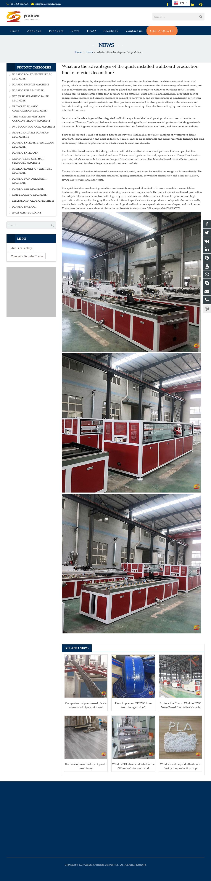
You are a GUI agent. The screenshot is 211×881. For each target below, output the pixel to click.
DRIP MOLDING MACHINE (29, 194)
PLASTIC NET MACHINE (28, 188)
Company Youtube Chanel (27, 256)
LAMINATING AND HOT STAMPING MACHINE (28, 160)
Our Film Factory (21, 248)
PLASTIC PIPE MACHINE (28, 90)
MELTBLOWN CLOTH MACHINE (33, 200)
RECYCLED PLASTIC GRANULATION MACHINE (29, 108)
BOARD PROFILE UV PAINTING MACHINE (32, 170)
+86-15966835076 (19, 3)
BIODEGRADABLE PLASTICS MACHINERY (30, 134)
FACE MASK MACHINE (26, 212)
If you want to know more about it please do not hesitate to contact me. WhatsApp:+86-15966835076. (121, 208)
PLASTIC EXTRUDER (25, 152)
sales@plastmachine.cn (48, 3)
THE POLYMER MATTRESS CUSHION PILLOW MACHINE (31, 118)
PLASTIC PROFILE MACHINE (30, 84)
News (105, 45)
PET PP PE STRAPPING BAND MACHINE (30, 98)
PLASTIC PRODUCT (24, 206)
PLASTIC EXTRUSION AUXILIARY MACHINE (33, 144)
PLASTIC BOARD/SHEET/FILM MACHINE (31, 76)
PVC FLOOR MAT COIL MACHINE (33, 126)
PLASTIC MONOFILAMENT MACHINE (29, 180)
